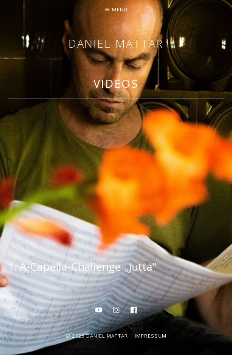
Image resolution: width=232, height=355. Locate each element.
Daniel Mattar (116, 43)
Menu (120, 9)
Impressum (151, 335)
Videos (115, 83)
